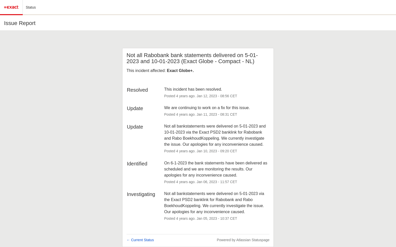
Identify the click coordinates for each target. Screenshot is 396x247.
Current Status (140, 240)
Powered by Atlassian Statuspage (243, 240)
